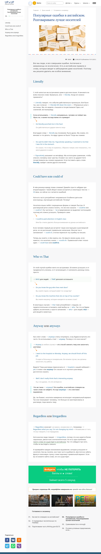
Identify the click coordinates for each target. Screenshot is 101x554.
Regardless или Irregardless (14, 36)
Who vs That (9, 29)
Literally (7, 23)
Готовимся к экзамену (41, 511)
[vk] (13, 540)
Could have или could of (13, 26)
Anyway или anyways (12, 32)
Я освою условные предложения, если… (78, 529)
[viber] (19, 546)
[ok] (19, 540)
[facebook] (7, 540)
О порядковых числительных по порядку (44, 522)
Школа (85, 3)
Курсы (76, 3)
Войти (39, 3)
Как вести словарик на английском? (45, 517)
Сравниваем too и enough (76, 524)
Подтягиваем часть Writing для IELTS (46, 526)
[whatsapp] (13, 546)
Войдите (49, 469)
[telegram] (7, 546)
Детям (68, 3)
